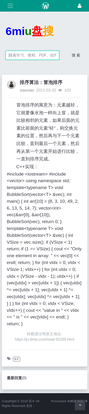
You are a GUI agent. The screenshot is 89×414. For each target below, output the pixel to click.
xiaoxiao (27, 90)
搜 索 (76, 55)
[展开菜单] (10, 5)
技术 (16, 359)
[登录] (79, 6)
